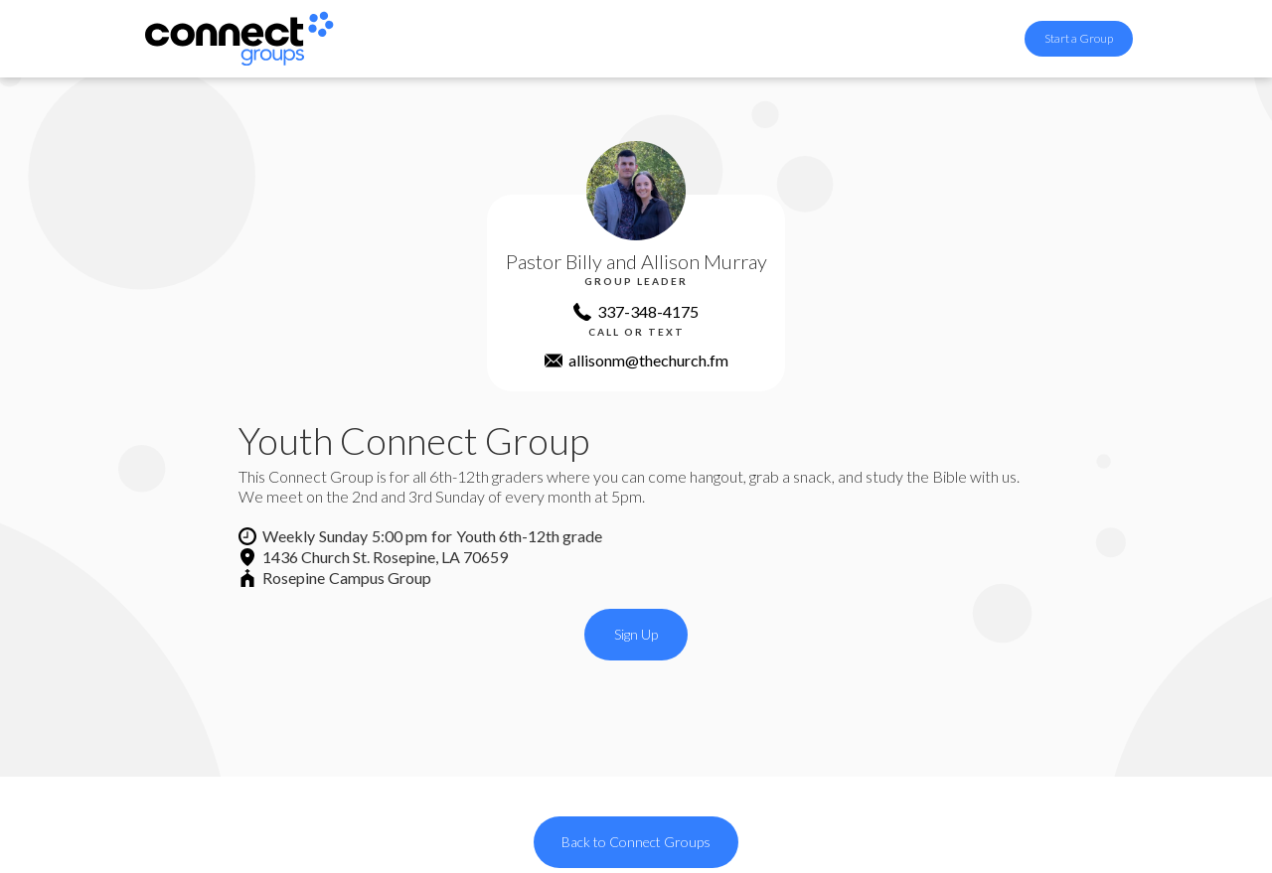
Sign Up (636, 634)
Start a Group (1078, 38)
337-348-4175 (648, 311)
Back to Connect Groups (636, 841)
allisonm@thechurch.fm (648, 360)
